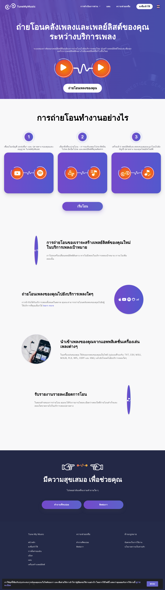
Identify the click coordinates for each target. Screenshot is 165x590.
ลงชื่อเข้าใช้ (144, 6)
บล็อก (30, 556)
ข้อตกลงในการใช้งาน (133, 542)
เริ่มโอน (82, 206)
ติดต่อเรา (103, 504)
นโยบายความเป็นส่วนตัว (135, 547)
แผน (108, 6)
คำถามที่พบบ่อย (61, 504)
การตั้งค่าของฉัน (35, 551)
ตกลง (152, 584)
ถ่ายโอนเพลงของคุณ (82, 88)
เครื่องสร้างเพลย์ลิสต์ (36, 564)
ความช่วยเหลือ (123, 6)
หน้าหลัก (31, 542)
